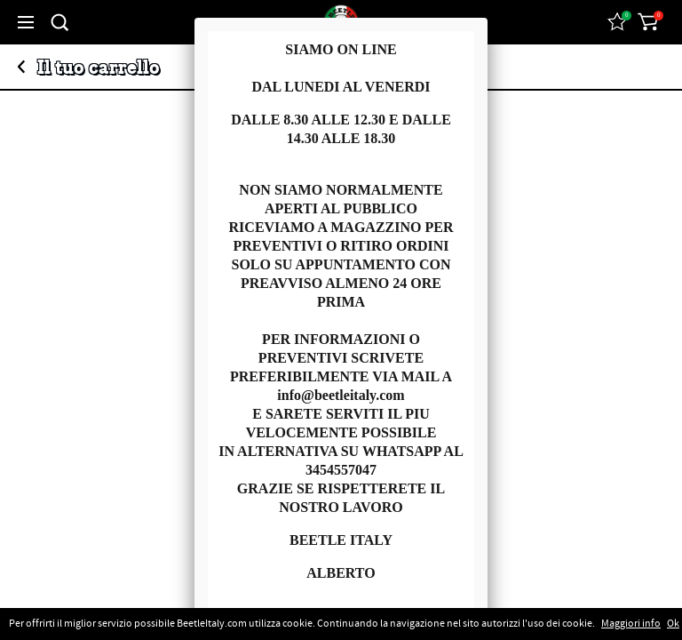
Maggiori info (631, 624)
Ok (673, 624)
